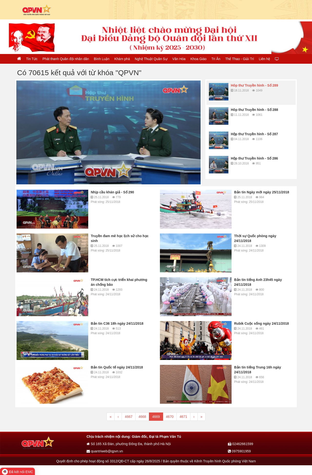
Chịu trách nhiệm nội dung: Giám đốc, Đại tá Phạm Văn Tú (134, 437)
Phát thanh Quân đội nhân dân (65, 59)
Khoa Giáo (198, 59)
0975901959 (239, 451)
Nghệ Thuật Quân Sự (151, 59)
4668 (142, 417)
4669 (156, 417)
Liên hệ (264, 59)
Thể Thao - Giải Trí (239, 59)
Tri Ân (215, 59)
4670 (170, 417)
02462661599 (240, 444)
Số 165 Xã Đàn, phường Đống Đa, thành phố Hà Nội (129, 444)
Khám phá (122, 59)
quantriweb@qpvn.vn (105, 451)
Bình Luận (101, 59)
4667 (128, 417)
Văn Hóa (178, 59)
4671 (183, 417)
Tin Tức (32, 59)
